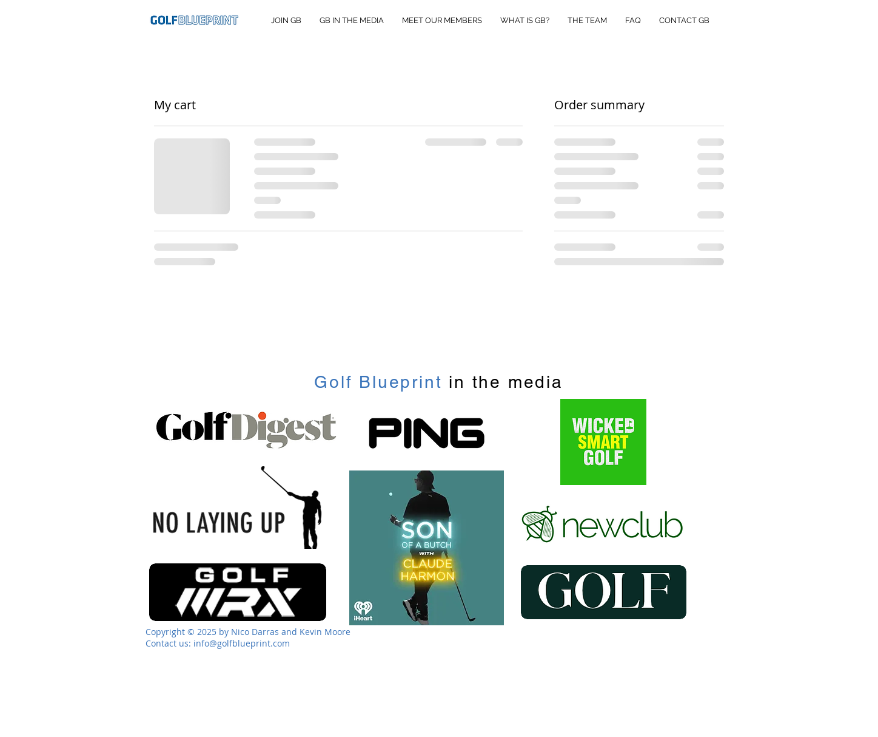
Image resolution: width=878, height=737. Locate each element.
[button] (728, 23)
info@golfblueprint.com (241, 643)
